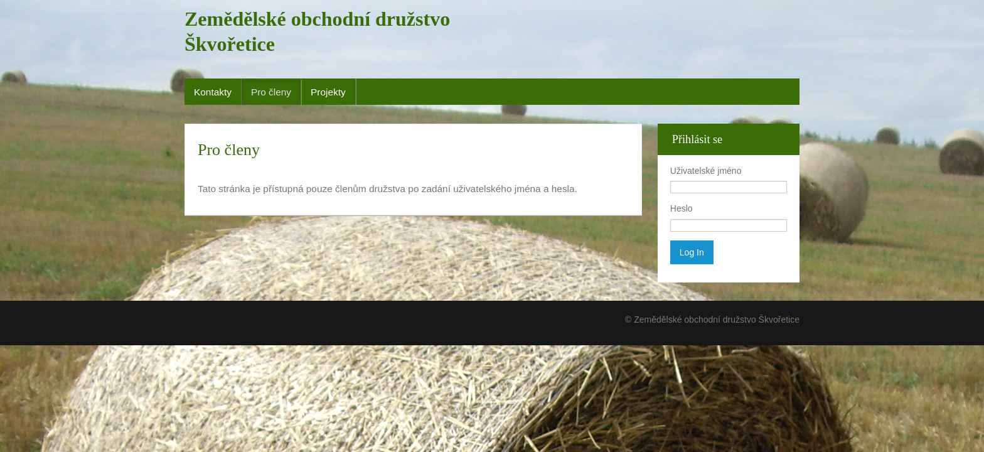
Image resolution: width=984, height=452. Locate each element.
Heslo (681, 208)
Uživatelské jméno (706, 171)
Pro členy (271, 92)
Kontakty (213, 92)
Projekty (328, 92)
